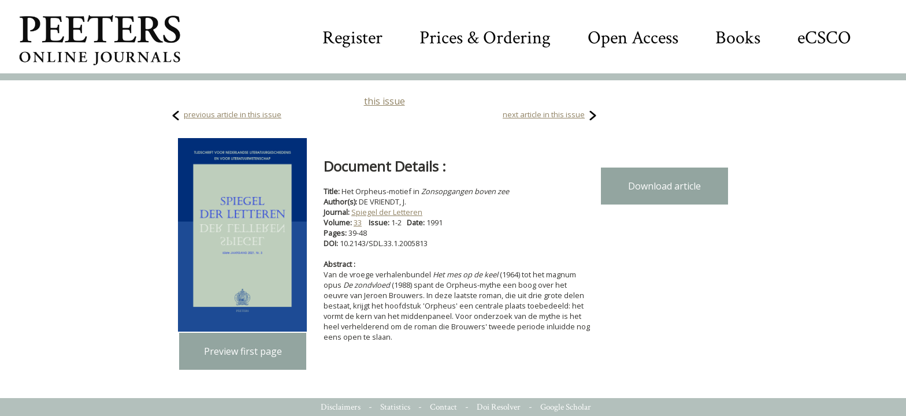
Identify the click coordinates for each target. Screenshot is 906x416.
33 (358, 222)
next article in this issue (544, 114)
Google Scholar (565, 407)
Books (737, 38)
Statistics (395, 407)
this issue (384, 101)
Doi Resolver (499, 407)
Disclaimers (341, 407)
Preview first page (243, 351)
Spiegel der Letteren (386, 212)
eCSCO (824, 38)
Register (352, 38)
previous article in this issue (232, 114)
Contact (443, 407)
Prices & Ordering (485, 38)
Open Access (633, 38)
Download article (664, 186)
